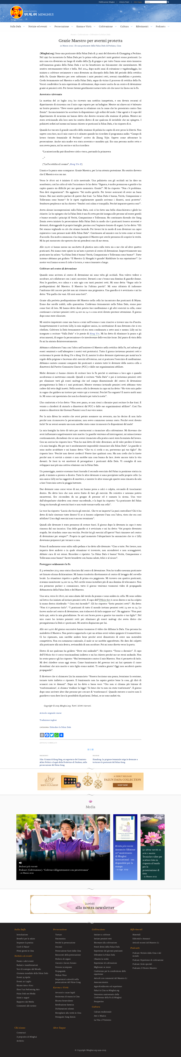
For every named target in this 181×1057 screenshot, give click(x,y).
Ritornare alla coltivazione (105, 942)
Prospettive (99, 1001)
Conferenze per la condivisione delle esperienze (110, 972)
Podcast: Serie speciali (142, 964)
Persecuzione (61, 26)
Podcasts (160, 26)
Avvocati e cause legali (65, 992)
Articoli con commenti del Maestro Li (110, 978)
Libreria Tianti (124, 2)
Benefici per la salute (26, 938)
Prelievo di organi (63, 958)
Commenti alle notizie (26, 1005)
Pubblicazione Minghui (107, 2)
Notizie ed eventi (37, 26)
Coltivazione (106, 26)
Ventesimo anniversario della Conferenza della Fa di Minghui (108, 996)
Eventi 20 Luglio (24, 981)
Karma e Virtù (83, 26)
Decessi (58, 946)
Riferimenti (142, 26)
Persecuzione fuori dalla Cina (68, 950)
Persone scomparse (63, 967)
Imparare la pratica (25, 942)
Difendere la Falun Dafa (100, 34)
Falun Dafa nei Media (26, 993)
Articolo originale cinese (50, 713)
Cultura (124, 26)
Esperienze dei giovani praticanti (108, 950)
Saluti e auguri (23, 997)
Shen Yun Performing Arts (28, 989)
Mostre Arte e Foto (25, 985)
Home (73, 34)
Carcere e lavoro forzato (65, 963)
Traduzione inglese (48, 720)
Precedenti (44, 755)
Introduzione (22, 934)
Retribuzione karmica (64, 1004)
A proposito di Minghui (27, 1036)
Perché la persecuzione (65, 942)
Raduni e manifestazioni (27, 965)
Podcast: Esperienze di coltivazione (148, 960)
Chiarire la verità (101, 958)
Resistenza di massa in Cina (67, 996)
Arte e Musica (100, 1015)
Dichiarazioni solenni (64, 1008)
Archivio (20, 1040)
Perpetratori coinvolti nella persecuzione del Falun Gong (68, 980)
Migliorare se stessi (102, 967)
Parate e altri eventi (25, 961)
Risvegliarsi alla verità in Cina (68, 1012)
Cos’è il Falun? (23, 946)
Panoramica (60, 938)
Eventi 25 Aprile (23, 977)
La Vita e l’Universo (102, 1019)
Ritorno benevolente (64, 1000)
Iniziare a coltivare (102, 934)
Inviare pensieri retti (103, 938)
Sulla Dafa (15, 26)
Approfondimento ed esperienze (108, 986)
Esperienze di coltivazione (105, 963)
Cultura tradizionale (103, 1011)
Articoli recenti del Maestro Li (146, 942)
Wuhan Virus (61, 975)
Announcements (101, 982)
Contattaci (21, 1032)
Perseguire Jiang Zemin (65, 1016)
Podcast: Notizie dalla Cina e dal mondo (147, 954)
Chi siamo (19, 1027)
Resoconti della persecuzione (68, 954)
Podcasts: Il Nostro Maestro (145, 968)
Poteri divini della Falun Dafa (107, 946)
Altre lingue (138, 2)
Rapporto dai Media (25, 1001)
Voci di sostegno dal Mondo (29, 969)
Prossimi (96, 755)
